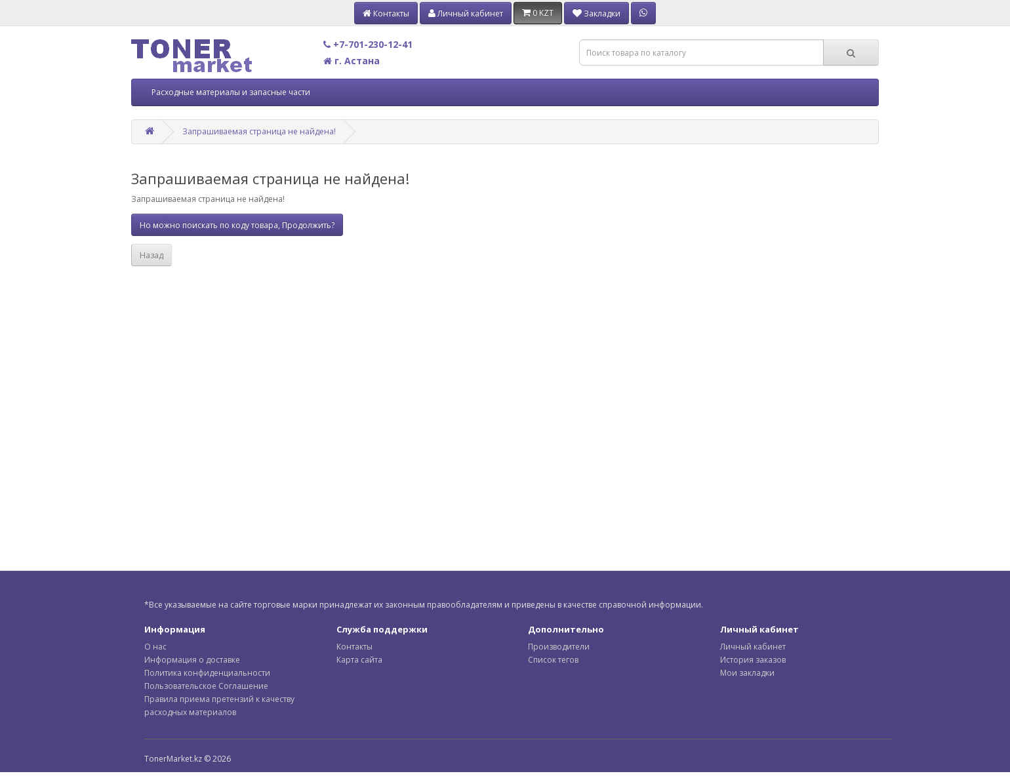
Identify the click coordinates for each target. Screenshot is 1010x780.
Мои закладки (747, 672)
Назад (151, 255)
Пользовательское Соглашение (206, 686)
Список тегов (553, 659)
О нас (155, 646)
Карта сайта (359, 659)
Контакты (354, 646)
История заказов (753, 659)
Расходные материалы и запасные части (231, 92)
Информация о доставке (192, 659)
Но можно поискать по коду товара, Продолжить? (237, 225)
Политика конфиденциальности (207, 672)
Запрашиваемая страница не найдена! (259, 131)
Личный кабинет (753, 646)
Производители (559, 646)
